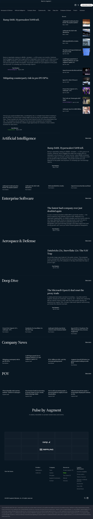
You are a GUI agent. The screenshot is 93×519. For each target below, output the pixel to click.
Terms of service (81, 477)
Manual (65, 478)
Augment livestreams (54, 478)
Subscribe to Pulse (87, 5)
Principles (51, 475)
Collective (38, 473)
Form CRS (79, 486)
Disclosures (80, 483)
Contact (51, 480)
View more (88, 138)
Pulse (64, 473)
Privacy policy (80, 474)
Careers (51, 473)
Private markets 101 (68, 470)
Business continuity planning (82, 480)
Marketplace (39, 470)
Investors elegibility (82, 471)
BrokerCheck (80, 489)
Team (50, 470)
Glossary (65, 480)
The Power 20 (67, 475)
